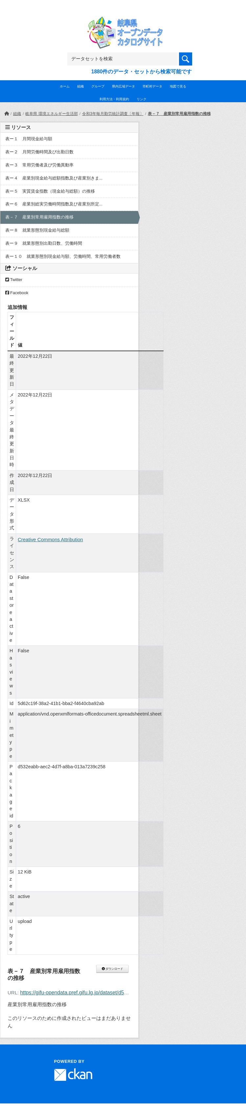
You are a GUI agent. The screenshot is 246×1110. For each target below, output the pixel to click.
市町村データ (152, 86)
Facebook (17, 293)
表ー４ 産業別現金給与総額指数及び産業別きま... (54, 178)
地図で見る (178, 86)
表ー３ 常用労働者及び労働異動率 (39, 165)
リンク (141, 99)
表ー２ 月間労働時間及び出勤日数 (39, 152)
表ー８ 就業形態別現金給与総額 (37, 230)
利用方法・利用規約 (114, 99)
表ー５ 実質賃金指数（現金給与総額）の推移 (50, 191)
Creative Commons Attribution (50, 539)
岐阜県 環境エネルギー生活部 (51, 113)
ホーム (65, 86)
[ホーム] (6, 113)
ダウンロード (112, 968)
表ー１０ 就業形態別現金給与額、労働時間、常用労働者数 (63, 256)
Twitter (13, 280)
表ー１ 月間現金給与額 (28, 139)
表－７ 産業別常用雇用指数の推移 (179, 113)
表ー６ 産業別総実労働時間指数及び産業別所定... (54, 204)
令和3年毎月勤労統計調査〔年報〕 (113, 113)
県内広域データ (123, 86)
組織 (80, 86)
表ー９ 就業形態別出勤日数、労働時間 (43, 243)
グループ (97, 86)
